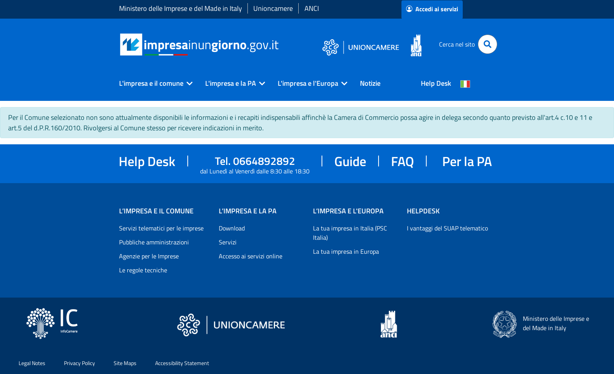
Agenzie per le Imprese (149, 256)
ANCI (311, 8)
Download (232, 228)
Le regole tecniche (143, 270)
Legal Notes (32, 363)
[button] (153, 83)
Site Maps (125, 363)
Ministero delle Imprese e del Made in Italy (180, 8)
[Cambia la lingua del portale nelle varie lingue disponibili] (465, 83)
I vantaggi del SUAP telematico (447, 228)
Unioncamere (273, 8)
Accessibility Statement (182, 363)
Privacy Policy (79, 363)
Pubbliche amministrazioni (154, 242)
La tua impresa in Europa (346, 251)
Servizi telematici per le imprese (161, 228)
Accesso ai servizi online (250, 256)
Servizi (228, 242)
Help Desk (436, 83)
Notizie (370, 83)
